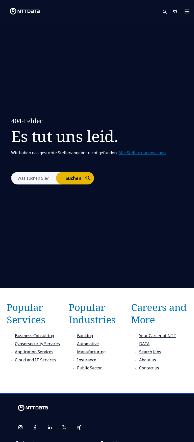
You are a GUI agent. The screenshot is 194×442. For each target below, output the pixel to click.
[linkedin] (49, 427)
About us (147, 360)
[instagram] (20, 427)
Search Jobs (150, 352)
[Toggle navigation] (188, 11)
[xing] (79, 427)
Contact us (149, 368)
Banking (85, 335)
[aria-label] (33, 178)
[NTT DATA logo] (20, 11)
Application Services (34, 352)
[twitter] (64, 427)
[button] (168, 11)
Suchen (79, 178)
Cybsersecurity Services (37, 343)
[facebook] (35, 427)
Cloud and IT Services (35, 360)
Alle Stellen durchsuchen (142, 152)
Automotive (88, 343)
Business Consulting (34, 335)
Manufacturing (91, 352)
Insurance (86, 360)
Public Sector (89, 368)
